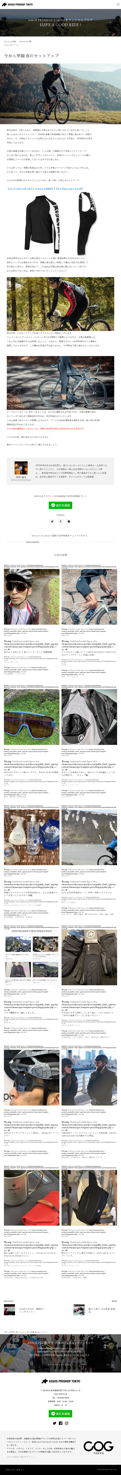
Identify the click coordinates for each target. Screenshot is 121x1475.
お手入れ (29, 917)
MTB (6, 797)
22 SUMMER (8, 917)
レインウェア (66, 797)
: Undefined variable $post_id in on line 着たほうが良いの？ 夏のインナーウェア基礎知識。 (31, 647)
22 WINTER (66, 1277)
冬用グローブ (105, 1037)
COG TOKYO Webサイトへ (21, 1457)
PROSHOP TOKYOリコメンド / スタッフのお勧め (22, 905)
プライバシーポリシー (14, 1470)
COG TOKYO (77, 1037)
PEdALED (95, 1037)
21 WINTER (66, 1037)
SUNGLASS (21, 797)
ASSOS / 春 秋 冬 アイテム (71, 1025)
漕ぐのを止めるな (91, 914)
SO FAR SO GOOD (36, 1277)
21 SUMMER (8, 674)
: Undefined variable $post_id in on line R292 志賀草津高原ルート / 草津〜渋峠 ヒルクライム (89, 887)
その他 (64, 665)
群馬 (101, 914)
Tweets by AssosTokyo (32, 542)
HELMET (65, 1157)
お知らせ (7, 1023)
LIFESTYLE (19, 917)
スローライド (66, 914)
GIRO (87, 1037)
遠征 (106, 914)
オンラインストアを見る (60, 1364)
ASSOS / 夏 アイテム (11, 45)
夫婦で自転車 (78, 914)
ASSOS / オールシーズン (70, 785)
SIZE (63, 676)
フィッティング (72, 676)
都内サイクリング (95, 1157)
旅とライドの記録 (68, 902)
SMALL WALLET (21, 1277)
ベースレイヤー (21, 674)
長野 (111, 914)
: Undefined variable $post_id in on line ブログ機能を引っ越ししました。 (31, 1007)
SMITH (7, 785)
